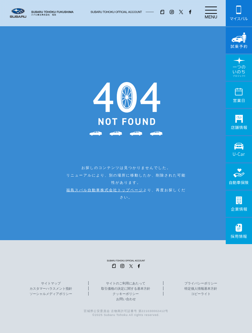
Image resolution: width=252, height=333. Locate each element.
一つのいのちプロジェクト (239, 67)
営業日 (239, 95)
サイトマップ (51, 283)
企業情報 (239, 204)
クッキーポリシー (126, 294)
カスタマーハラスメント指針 (51, 288)
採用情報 (239, 231)
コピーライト (201, 294)
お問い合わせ (126, 299)
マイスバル (239, 13)
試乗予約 (239, 40)
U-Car (239, 149)
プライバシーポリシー (200, 283)
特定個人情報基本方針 (200, 288)
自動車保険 (239, 176)
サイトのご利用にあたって (125, 283)
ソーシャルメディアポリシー (51, 294)
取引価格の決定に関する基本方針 (125, 288)
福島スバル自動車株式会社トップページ (104, 190)
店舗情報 (239, 122)
